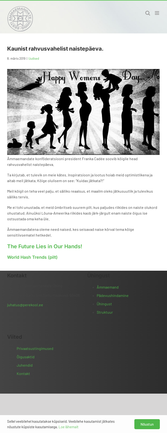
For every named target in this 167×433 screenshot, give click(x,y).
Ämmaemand (108, 287)
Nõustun (147, 424)
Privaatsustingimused (35, 348)
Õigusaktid (26, 356)
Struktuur (105, 312)
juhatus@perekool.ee (25, 304)
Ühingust (104, 303)
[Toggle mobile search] (147, 13)
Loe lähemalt (68, 427)
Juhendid (25, 365)
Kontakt (23, 373)
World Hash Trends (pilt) (32, 257)
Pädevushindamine (113, 295)
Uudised (33, 58)
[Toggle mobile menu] (157, 13)
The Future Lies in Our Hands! (44, 246)
